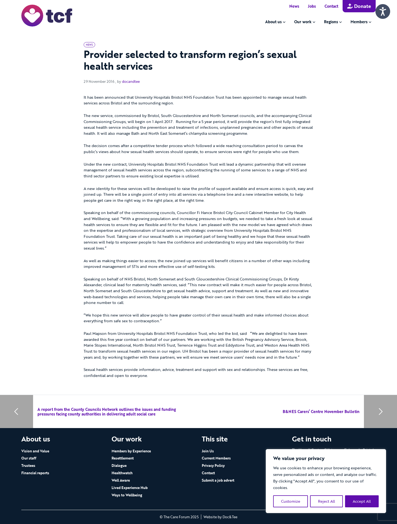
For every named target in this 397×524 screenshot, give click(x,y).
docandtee (131, 81)
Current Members (216, 458)
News (294, 6)
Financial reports (35, 472)
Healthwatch (122, 472)
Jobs (312, 6)
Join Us (208, 451)
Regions (331, 22)
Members (359, 22)
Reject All (326, 501)
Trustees (28, 465)
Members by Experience (131, 451)
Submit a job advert (218, 480)
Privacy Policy (213, 465)
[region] (326, 481)
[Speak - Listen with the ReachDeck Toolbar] (382, 11)
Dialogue (119, 465)
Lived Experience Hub (130, 487)
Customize (290, 501)
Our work (302, 22)
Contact (331, 6)
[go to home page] (46, 15)
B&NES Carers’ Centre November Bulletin (321, 411)
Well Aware (121, 480)
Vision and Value (35, 451)
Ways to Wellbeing (127, 495)
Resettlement (123, 458)
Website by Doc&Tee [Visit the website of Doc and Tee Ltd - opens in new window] (220, 516)
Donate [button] (359, 6)
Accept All (362, 501)
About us (273, 22)
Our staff (28, 458)
